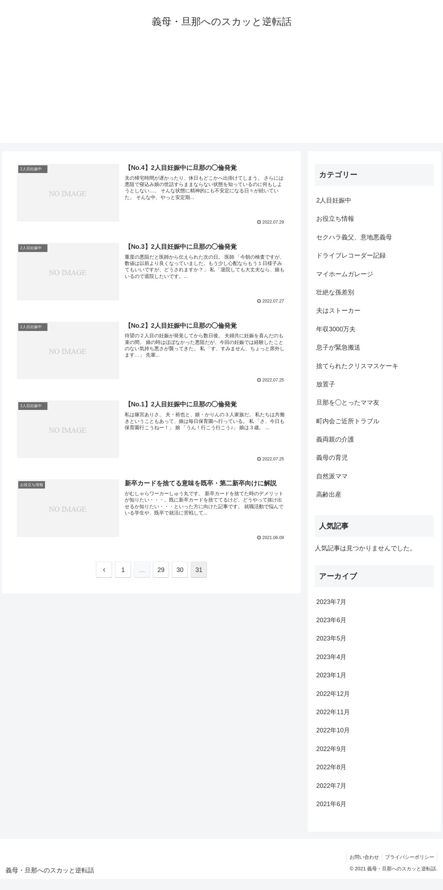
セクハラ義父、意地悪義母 (354, 237)
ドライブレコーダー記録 (351, 255)
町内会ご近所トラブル (347, 421)
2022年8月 (331, 767)
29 (160, 569)
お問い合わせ (362, 857)
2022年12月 (333, 693)
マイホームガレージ (344, 274)
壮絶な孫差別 (335, 292)
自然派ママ (332, 476)
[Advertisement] (221, 94)
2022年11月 (333, 712)
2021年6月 (331, 804)
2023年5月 (331, 638)
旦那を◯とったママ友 (347, 402)
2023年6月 (331, 620)
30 (179, 569)
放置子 (325, 384)
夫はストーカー (338, 310)
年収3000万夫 (336, 329)
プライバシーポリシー (409, 857)
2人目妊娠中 (337, 200)
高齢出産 (328, 494)
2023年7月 (331, 601)
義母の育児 (332, 457)
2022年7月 (331, 785)
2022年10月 (333, 730)
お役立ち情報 (335, 218)
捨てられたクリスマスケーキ (357, 366)
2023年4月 (331, 656)
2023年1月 (331, 675)
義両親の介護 (335, 439)
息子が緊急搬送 (338, 347)
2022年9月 (331, 748)
